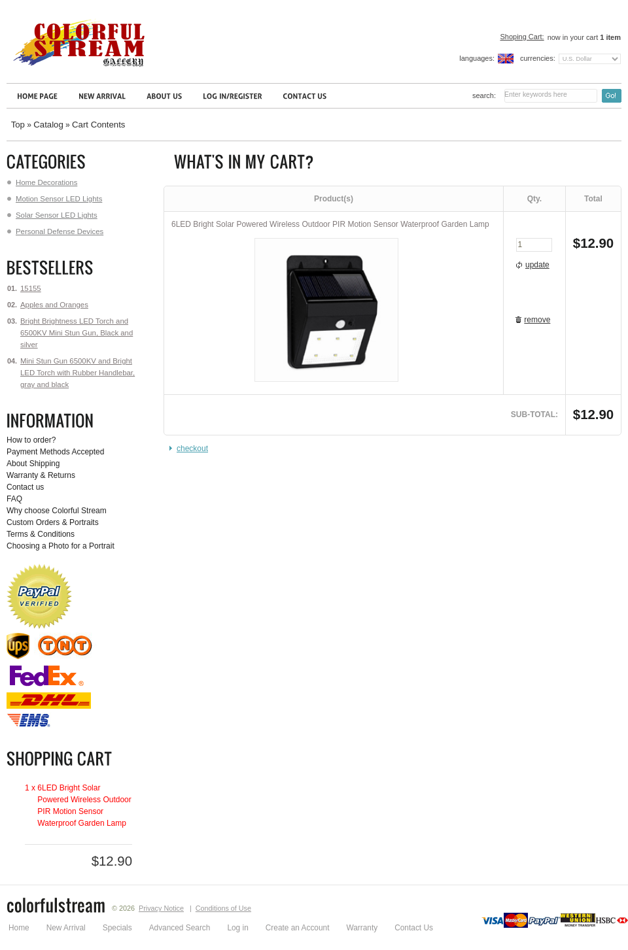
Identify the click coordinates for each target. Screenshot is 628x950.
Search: (484, 95)
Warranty (361, 927)
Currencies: (537, 58)
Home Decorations (42, 182)
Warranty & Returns (41, 475)
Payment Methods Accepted (55, 451)
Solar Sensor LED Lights (52, 215)
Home (19, 927)
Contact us (25, 487)
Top (18, 124)
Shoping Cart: (522, 37)
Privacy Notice (161, 908)
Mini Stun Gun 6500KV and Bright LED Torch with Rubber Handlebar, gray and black (77, 372)
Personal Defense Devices (55, 231)
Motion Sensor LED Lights (54, 199)
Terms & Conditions (41, 534)
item (610, 37)
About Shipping (33, 463)
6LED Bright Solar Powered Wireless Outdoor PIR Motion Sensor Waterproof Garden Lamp (330, 224)
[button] (534, 265)
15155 (30, 288)
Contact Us (413, 927)
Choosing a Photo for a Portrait (60, 546)
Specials (117, 927)
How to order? (31, 440)
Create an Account (298, 927)
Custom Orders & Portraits (53, 522)
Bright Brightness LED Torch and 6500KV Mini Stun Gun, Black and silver (76, 332)
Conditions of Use (223, 908)
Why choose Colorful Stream (57, 510)
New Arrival (66, 927)
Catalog (48, 124)
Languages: (477, 58)
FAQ (14, 498)
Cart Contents (98, 124)
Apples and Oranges (54, 305)
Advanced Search (180, 927)
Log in (237, 927)
